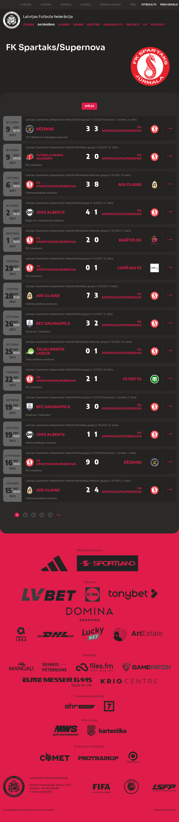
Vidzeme (43, 4)
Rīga (130, 4)
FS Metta (132, 379)
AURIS (173, 810)
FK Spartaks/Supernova (122, 129)
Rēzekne (45, 129)
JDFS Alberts (50, 212)
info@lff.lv (45, 791)
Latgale (82, 4)
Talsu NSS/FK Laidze (50, 351)
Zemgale (62, 4)
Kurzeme (22, 4)
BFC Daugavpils (53, 323)
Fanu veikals (169, 4)
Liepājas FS (129, 268)
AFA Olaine (130, 184)
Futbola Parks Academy (49, 156)
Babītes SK (130, 240)
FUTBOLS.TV (149, 4)
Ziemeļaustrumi (107, 4)
